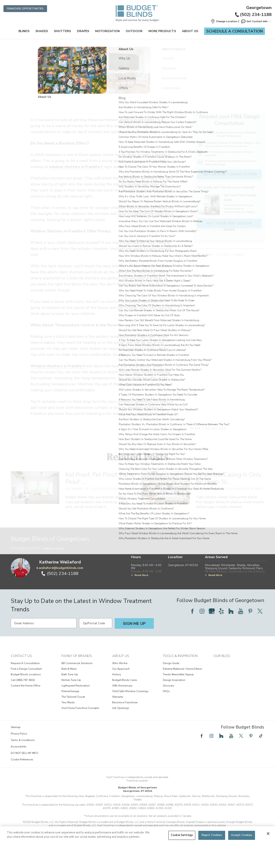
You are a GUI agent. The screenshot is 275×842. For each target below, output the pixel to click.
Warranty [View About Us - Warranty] (117, 697)
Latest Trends (231, 251)
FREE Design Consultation (229, 174)
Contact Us (21, 656)
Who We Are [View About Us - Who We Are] (119, 663)
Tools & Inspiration (180, 656)
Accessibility (18, 746)
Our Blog (222, 656)
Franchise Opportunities (25, 8)
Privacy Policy (19, 733)
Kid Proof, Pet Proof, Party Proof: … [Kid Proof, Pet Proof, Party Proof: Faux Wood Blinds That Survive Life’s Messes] (99, 478)
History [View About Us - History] (116, 674)
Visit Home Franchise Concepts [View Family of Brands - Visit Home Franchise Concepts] (80, 708)
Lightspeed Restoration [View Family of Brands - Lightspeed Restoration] (75, 685)
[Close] (268, 833)
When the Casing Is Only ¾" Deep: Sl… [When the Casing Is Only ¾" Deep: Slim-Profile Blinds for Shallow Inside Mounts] (228, 478)
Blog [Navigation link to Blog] (128, 47)
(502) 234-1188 (253, 14)
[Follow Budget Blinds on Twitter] (260, 611)
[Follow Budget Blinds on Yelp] (221, 611)
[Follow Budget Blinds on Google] (211, 611)
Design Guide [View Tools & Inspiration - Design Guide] (171, 663)
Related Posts (137, 457)
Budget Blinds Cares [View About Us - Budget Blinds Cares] (124, 680)
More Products (162, 31)
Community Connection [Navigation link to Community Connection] (109, 47)
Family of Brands (76, 656)
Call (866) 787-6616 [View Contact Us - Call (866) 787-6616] (23, 680)
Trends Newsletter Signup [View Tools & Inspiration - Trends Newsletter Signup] (178, 674)
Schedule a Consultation (234, 31)
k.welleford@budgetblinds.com (60, 568)
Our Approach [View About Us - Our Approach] (121, 669)
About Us (190, 31)
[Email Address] (43, 623)
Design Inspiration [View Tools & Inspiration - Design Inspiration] (174, 680)
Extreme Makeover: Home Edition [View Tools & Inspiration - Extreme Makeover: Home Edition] (182, 669)
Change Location (55, 548)
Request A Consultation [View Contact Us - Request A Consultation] (25, 663)
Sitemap (16, 727)
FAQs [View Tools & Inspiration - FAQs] (166, 691)
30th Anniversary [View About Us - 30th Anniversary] (122, 685)
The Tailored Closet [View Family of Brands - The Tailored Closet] (73, 697)
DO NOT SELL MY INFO (24, 753)
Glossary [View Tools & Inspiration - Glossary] (168, 685)
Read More (139, 575)
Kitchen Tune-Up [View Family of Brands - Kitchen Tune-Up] (71, 680)
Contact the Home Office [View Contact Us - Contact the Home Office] (25, 685)
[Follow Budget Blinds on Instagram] (202, 611)
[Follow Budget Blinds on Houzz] (231, 611)
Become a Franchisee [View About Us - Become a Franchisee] (125, 702)
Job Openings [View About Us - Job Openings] (120, 708)
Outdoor (134, 31)
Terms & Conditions (23, 740)
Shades (41, 31)
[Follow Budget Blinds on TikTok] (260, 736)
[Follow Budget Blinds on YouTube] (240, 611)
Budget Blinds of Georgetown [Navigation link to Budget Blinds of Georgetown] (78, 47)
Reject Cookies (212, 835)
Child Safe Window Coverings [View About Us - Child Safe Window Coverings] (130, 691)
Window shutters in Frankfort (130, 102)
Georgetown (259, 7)
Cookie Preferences (22, 759)
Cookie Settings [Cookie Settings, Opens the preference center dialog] (182, 835)
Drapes (83, 31)
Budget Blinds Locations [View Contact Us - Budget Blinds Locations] (26, 674)
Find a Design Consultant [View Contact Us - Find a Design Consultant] (26, 669)
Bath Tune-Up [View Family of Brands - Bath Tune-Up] (69, 674)
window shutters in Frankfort (76, 166)
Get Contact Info (256, 21)
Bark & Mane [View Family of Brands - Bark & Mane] (68, 669)
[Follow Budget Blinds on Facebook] (192, 611)
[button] (224, 21)
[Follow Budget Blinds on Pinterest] (250, 611)
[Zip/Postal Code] (95, 623)
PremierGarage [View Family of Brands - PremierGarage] (70, 691)
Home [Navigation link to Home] (57, 47)
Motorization (107, 31)
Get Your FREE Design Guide (229, 223)
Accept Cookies (241, 835)
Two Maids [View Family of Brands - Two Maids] (68, 702)
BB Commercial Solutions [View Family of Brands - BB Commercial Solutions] (77, 663)
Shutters (62, 31)
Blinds (23, 31)
